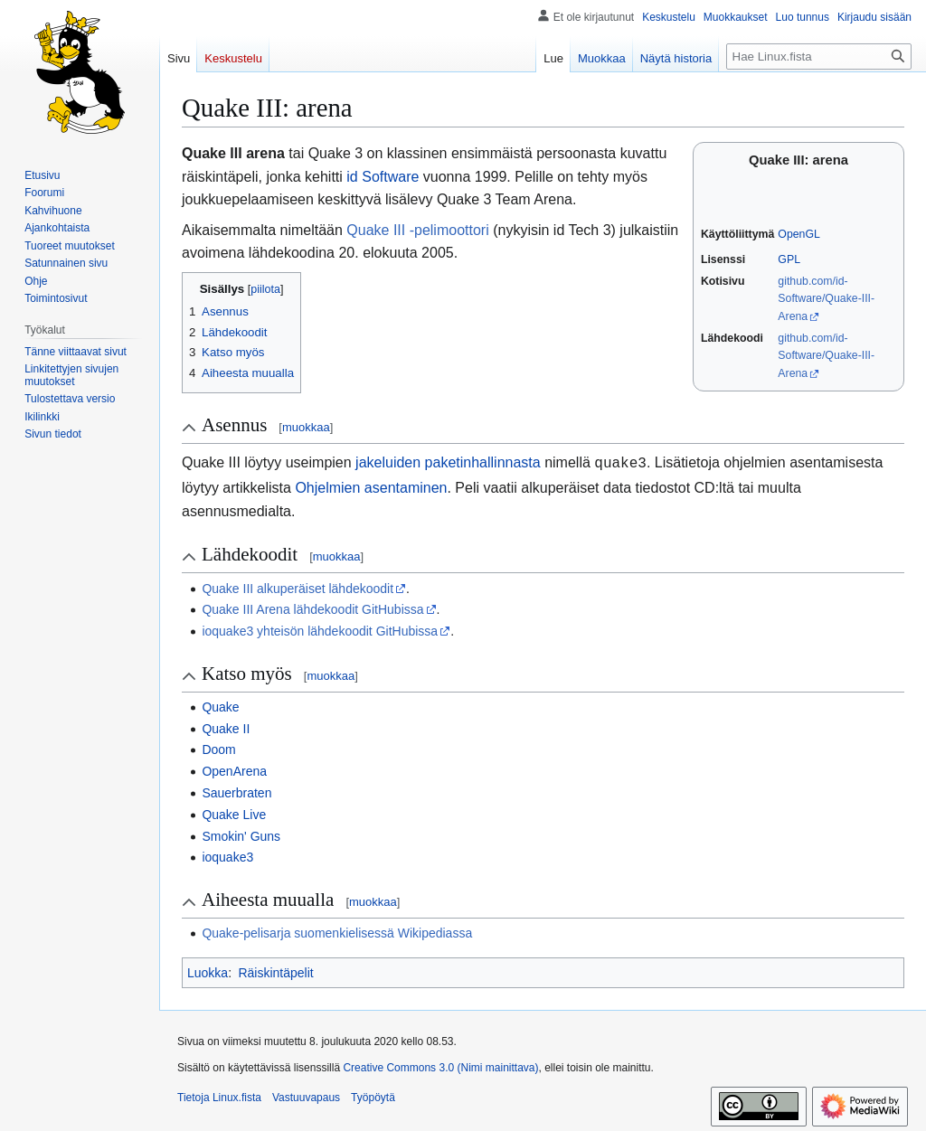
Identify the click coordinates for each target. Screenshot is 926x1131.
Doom (218, 747)
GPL (789, 259)
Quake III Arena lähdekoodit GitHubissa (312, 607)
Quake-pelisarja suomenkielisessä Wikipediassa (337, 931)
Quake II (226, 727)
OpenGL (799, 234)
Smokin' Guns (241, 834)
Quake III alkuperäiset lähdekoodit (297, 587)
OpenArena (234, 769)
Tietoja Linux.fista (219, 1095)
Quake (220, 705)
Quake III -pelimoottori (417, 230)
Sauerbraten (236, 791)
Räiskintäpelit (275, 971)
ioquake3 (227, 855)
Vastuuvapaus (306, 1095)
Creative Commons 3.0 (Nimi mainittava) (440, 1066)
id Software (382, 176)
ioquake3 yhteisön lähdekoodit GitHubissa (320, 629)
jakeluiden (387, 462)
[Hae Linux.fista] (819, 56)
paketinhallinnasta (483, 462)
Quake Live (234, 813)
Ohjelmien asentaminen (371, 486)
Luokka (207, 971)
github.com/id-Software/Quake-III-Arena (826, 299)
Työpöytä (373, 1095)
